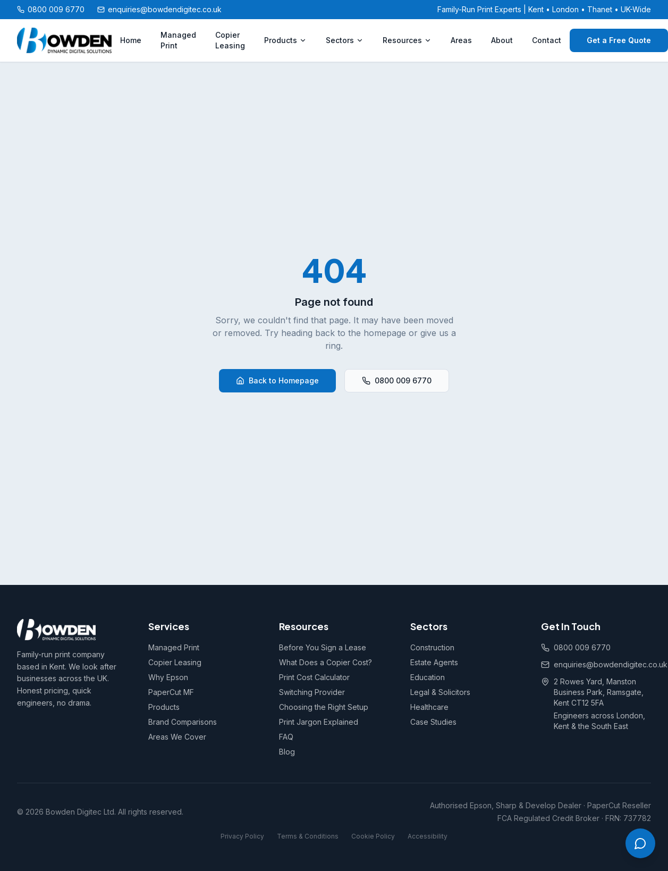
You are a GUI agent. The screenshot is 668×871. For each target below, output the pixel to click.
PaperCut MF (171, 692)
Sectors (344, 40)
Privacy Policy (242, 836)
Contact (546, 40)
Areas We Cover (177, 736)
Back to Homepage (277, 380)
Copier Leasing (230, 40)
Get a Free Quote (619, 40)
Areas (461, 40)
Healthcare (429, 706)
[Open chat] (640, 843)
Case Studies (433, 721)
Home (130, 40)
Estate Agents (434, 662)
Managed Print (178, 40)
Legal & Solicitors (440, 692)
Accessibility (427, 836)
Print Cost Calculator (314, 677)
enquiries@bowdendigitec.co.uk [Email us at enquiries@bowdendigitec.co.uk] (159, 9)
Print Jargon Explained (318, 721)
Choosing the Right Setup (323, 706)
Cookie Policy (373, 836)
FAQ (286, 736)
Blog (287, 751)
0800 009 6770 (397, 380)
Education (427, 677)
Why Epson (168, 677)
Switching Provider (312, 692)
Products (285, 40)
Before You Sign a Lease (322, 647)
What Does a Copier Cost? (325, 662)
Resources (407, 40)
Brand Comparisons (182, 721)
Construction (432, 647)
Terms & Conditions (308, 836)
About (502, 40)
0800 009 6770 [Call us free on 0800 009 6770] (50, 9)
